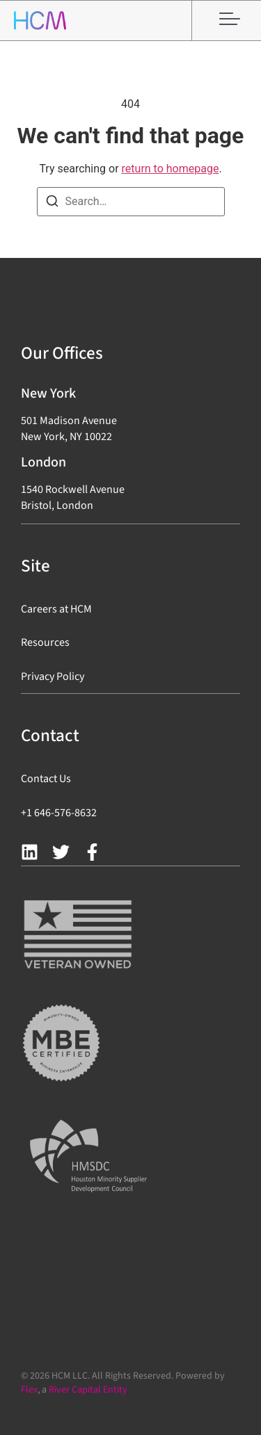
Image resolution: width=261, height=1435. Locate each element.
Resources (45, 642)
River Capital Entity (88, 1390)
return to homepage (170, 168)
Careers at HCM (56, 609)
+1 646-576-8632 (59, 812)
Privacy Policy (52, 676)
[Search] (52, 203)
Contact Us (46, 778)
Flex (29, 1390)
